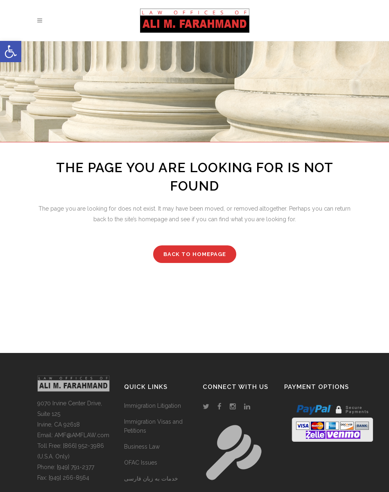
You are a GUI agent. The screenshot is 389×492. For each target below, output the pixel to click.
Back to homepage (194, 254)
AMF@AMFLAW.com (81, 435)
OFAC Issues (140, 462)
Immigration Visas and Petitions (153, 426)
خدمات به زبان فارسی (151, 478)
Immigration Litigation (152, 405)
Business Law (142, 446)
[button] (10, 51)
